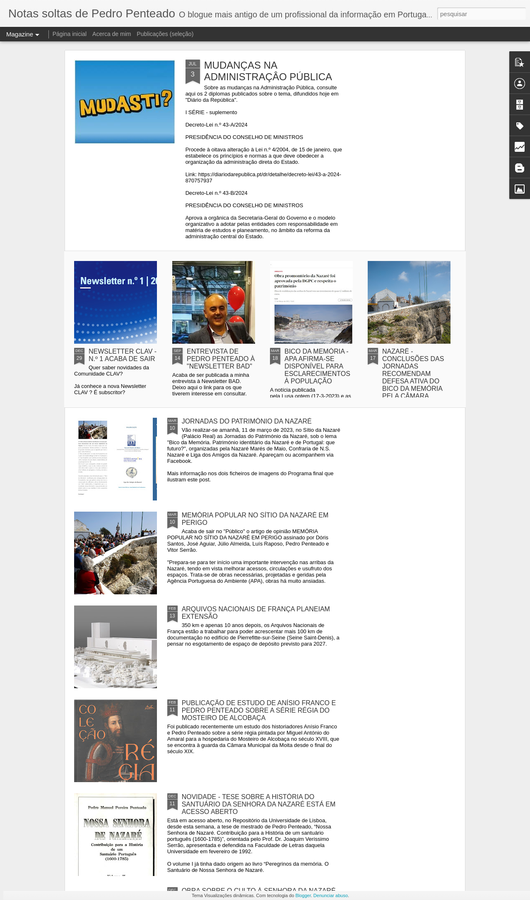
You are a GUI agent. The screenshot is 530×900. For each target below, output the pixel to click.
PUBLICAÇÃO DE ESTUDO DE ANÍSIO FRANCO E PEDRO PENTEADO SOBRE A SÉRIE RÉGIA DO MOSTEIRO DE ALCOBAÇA (259, 710)
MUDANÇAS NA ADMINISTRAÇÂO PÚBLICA (268, 71)
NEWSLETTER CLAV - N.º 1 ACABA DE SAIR (123, 355)
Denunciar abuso (330, 895)
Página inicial (70, 34)
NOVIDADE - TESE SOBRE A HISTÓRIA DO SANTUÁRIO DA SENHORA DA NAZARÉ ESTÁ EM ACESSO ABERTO (259, 804)
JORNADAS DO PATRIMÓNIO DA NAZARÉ (247, 421)
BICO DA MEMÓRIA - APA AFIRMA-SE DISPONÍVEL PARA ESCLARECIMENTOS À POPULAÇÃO (317, 366)
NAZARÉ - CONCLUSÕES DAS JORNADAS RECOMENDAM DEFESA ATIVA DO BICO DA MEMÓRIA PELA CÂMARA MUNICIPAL (413, 377)
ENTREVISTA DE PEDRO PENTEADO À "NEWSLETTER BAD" (221, 359)
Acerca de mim (111, 34)
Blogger (303, 895)
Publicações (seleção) (165, 34)
